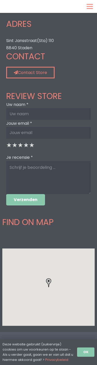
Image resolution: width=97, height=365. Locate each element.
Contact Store (30, 73)
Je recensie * (19, 157)
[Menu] (89, 6)
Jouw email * (19, 123)
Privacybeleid (56, 359)
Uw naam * (17, 104)
